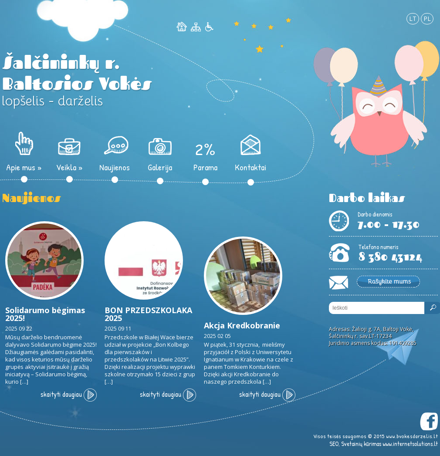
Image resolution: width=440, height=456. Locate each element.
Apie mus (24, 167)
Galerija (160, 167)
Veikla (69, 167)
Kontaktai (250, 167)
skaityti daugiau (69, 394)
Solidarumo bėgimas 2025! (45, 314)
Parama (205, 167)
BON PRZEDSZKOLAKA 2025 (148, 314)
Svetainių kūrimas (361, 443)
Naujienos (114, 167)
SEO (333, 443)
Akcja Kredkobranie (242, 325)
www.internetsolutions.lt (410, 443)
